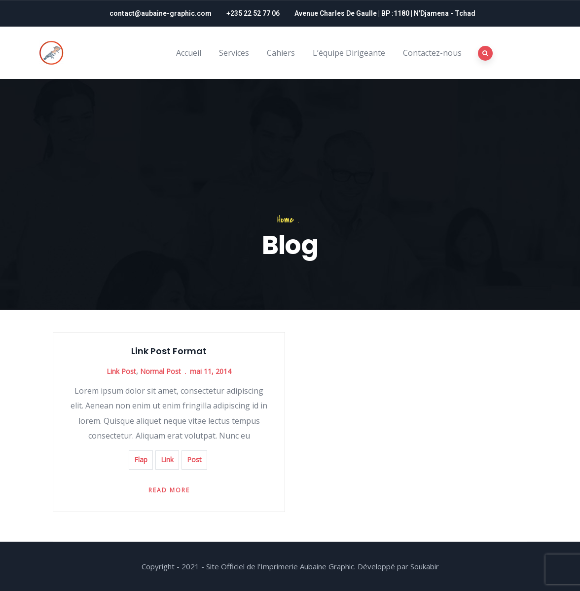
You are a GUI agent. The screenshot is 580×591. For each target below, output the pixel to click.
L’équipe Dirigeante (349, 52)
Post (194, 459)
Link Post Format (169, 351)
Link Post (121, 371)
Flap (140, 459)
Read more (169, 490)
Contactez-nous (432, 52)
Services (234, 52)
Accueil (188, 52)
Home (285, 219)
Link (167, 459)
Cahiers (281, 52)
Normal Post (160, 371)
